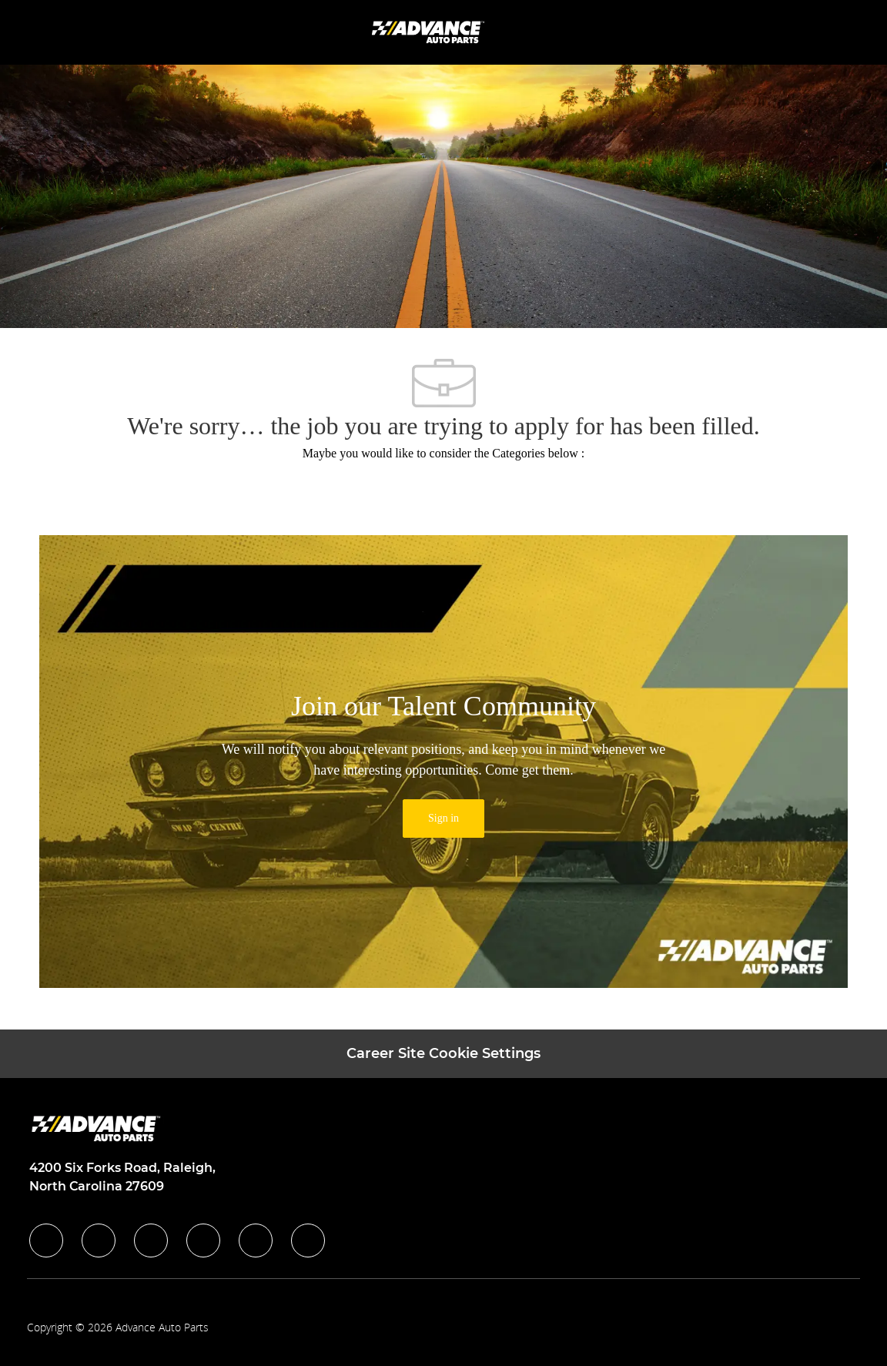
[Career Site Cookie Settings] (443, 1053)
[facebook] (46, 1240)
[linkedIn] (98, 1240)
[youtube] (256, 1240)
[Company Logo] (430, 31)
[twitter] (151, 1240)
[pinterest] (308, 1240)
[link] (443, 818)
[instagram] (203, 1240)
